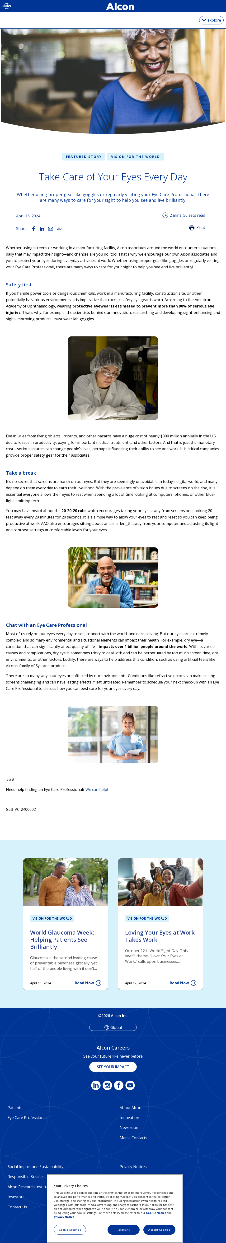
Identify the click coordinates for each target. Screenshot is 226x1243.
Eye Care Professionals (28, 1117)
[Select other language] (7, 6)
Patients (15, 1107)
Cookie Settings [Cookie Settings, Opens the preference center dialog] (70, 1229)
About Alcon (130, 1107)
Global (116, 1027)
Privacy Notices (133, 1166)
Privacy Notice (64, 1217)
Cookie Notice (156, 1213)
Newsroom (129, 1127)
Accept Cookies (159, 1229)
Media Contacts (133, 1137)
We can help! (96, 789)
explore (214, 20)
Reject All (123, 1229)
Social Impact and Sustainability (35, 1166)
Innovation (129, 1117)
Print (200, 227)
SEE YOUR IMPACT (113, 1066)
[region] (114, 1208)
